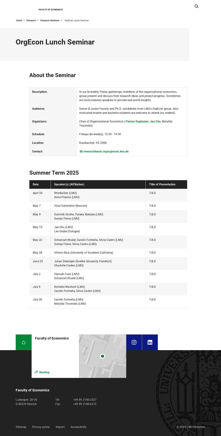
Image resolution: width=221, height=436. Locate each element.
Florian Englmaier (137, 121)
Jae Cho (155, 121)
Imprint (60, 427)
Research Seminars (49, 20)
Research (31, 20)
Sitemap (21, 427)
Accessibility (79, 427)
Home (19, 20)
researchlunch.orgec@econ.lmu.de (106, 151)
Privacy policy (41, 427)
